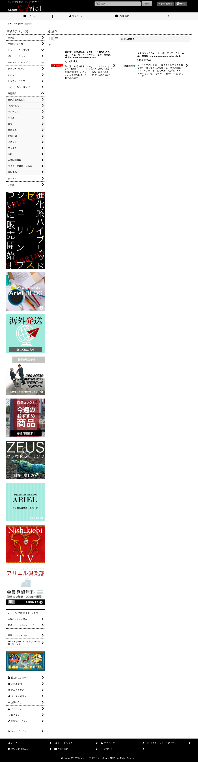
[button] (168, 16)
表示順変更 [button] (127, 39)
